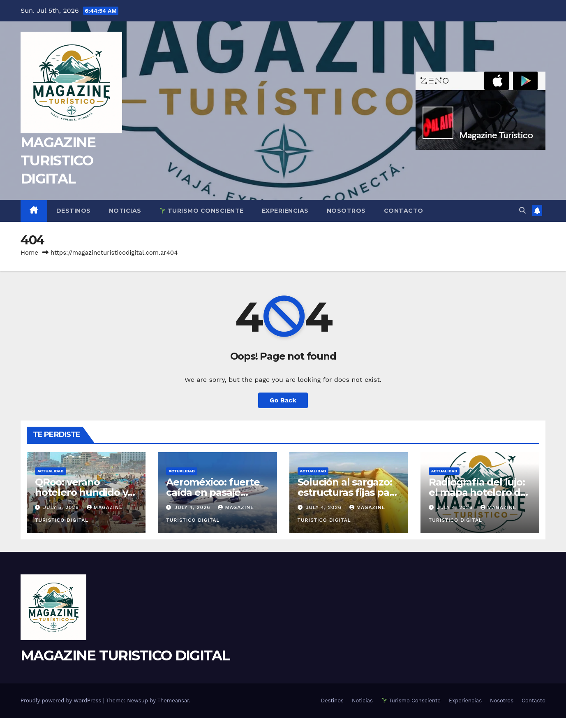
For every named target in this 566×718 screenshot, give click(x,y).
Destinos (73, 210)
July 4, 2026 (193, 507)
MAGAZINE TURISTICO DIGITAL (58, 160)
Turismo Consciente (201, 210)
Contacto (403, 210)
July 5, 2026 (62, 507)
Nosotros (346, 210)
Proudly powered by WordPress (62, 700)
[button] (522, 210)
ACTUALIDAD (50, 471)
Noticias (125, 210)
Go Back (283, 400)
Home (29, 252)
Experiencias (285, 210)
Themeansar (173, 700)
